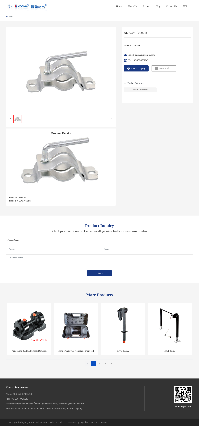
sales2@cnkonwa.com (22, 403)
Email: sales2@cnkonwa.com (141, 55)
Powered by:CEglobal (78, 422)
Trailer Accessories (140, 90)
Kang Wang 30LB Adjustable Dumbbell (76, 351)
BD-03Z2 (23, 197)
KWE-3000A (123, 351)
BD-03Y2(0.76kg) (23, 200)
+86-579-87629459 (22, 394)
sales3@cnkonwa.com (46, 403)
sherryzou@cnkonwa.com (71, 403)
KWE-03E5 (169, 351)
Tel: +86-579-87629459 (138, 60)
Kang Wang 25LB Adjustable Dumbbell (29, 351)
